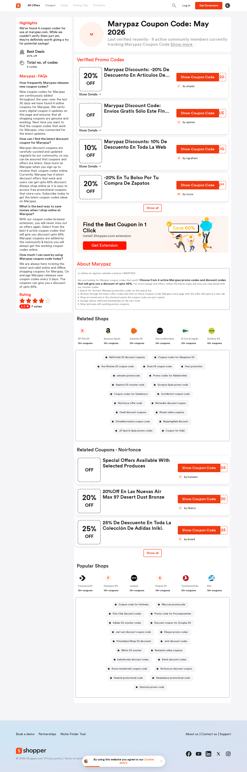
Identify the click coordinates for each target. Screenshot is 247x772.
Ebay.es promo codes (176, 632)
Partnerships (47, 734)
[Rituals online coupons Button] (170, 412)
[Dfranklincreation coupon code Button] (131, 421)
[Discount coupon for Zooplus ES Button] (171, 623)
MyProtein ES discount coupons (127, 357)
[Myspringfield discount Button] (174, 421)
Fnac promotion (193, 366)
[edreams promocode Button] (127, 376)
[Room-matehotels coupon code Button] (128, 669)
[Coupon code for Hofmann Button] (132, 604)
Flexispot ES (111, 586)
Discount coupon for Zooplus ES (172, 623)
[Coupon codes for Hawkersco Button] (129, 394)
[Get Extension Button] (104, 245)
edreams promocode (128, 375)
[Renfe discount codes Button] (172, 660)
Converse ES (85, 586)
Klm (209, 586)
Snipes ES (161, 586)
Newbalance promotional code (173, 678)
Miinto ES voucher (131, 650)
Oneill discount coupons (133, 412)
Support (225, 734)
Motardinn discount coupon (170, 403)
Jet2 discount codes (175, 641)
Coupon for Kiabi (175, 431)
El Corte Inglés (189, 339)
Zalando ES (136, 339)
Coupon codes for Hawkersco (131, 394)
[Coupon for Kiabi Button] (174, 431)
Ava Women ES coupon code (117, 366)
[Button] (186, 5)
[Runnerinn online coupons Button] (167, 650)
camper (134, 586)
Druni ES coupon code (159, 366)
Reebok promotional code (128, 678)
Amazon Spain (112, 339)
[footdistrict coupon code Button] (174, 394)
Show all (153, 553)
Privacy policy (53, 758)
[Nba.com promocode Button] (172, 604)
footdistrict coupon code (175, 394)
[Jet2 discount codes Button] (174, 641)
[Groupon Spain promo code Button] (171, 385)
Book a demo (25, 734)
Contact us (209, 734)
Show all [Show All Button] (153, 207)
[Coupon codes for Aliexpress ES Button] (175, 357)
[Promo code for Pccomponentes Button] (171, 614)
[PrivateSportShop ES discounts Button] (132, 641)
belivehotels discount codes (133, 659)
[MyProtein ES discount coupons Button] (125, 357)
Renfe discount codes (174, 659)
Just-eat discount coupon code (133, 632)
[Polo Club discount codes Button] (125, 614)
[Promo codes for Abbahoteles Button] (168, 376)
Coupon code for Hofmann (133, 604)
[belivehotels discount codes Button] (132, 660)
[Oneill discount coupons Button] (131, 412)
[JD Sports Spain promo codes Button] (134, 431)
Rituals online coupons (171, 412)
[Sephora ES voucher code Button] (128, 385)
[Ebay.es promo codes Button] (174, 632)
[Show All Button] (152, 553)
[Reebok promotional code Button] (127, 678)
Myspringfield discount (175, 421)
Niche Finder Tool (73, 734)
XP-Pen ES (84, 339)
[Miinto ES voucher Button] (130, 650)
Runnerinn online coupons (168, 650)
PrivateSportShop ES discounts (133, 641)
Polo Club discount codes (127, 614)
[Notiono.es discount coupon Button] (174, 669)
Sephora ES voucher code (130, 385)
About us (192, 734)
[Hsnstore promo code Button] (150, 687)
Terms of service (74, 758)
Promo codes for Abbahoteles (170, 375)
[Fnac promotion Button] (192, 366)
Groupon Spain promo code (172, 385)
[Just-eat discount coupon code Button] (132, 632)
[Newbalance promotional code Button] (171, 678)
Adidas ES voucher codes (127, 623)
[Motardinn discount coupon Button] (169, 403)
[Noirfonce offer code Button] (128, 403)
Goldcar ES (213, 339)
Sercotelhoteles (164, 339)
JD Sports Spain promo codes (135, 431)
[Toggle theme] (227, 5)
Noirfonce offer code (130, 403)
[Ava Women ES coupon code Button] (116, 366)
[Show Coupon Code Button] (198, 78)
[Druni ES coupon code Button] (158, 366)
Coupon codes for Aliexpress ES (176, 357)
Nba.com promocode (173, 604)
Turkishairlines (189, 586)
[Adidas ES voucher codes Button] (125, 623)
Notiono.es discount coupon (176, 669)
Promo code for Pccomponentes (172, 614)
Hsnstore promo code (151, 687)
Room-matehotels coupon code (129, 669)
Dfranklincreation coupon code (133, 421)
